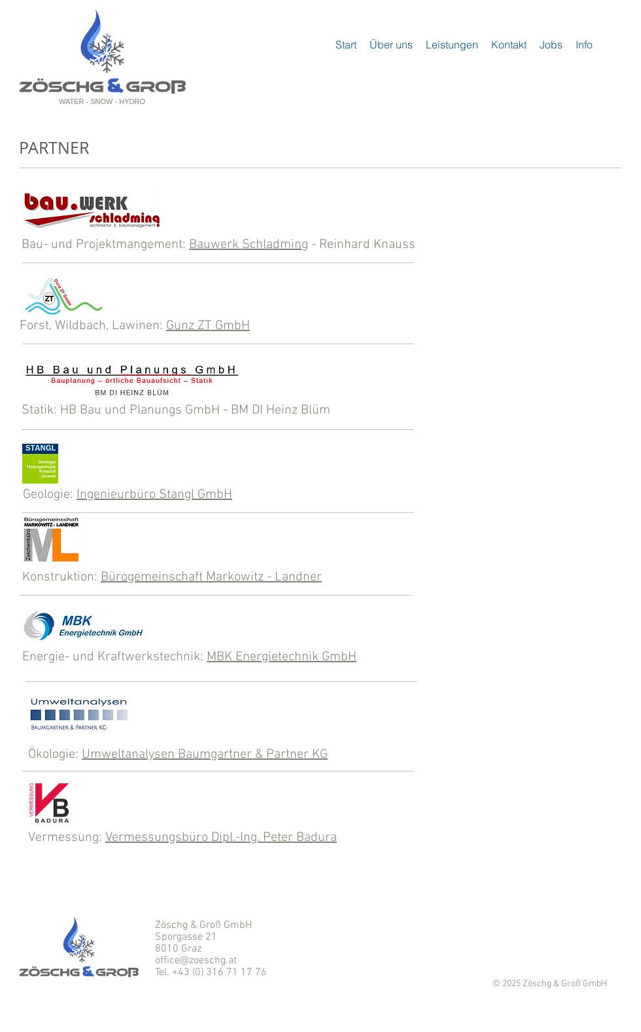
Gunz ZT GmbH (208, 326)
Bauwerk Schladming (248, 245)
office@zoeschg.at (196, 960)
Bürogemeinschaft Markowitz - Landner (211, 577)
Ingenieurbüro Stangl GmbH (154, 495)
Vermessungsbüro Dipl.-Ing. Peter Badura (221, 837)
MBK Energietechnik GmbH (281, 657)
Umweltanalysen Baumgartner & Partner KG (205, 754)
